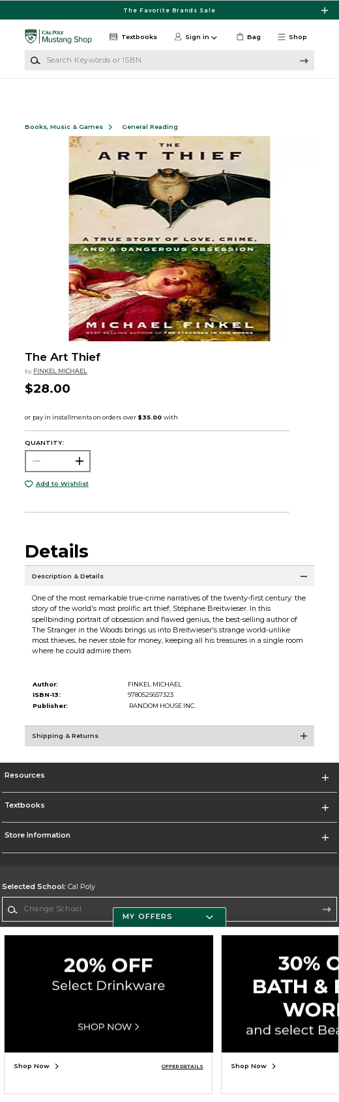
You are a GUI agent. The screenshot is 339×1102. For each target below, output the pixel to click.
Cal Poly (48, 897)
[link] (247, 37)
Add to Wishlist (62, 494)
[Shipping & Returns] (169, 752)
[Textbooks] (132, 37)
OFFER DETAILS (182, 1066)
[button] (295, 37)
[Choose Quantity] (58, 471)
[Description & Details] (169, 592)
